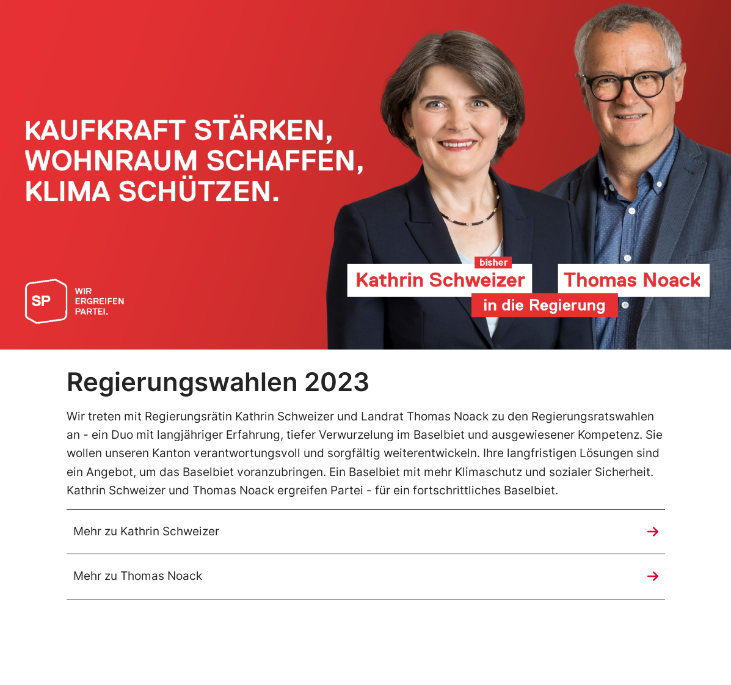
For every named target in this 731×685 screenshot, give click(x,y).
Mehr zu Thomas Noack (137, 576)
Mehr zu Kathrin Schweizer (146, 531)
